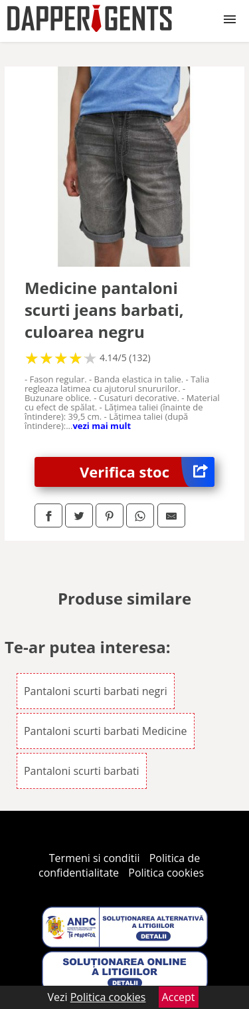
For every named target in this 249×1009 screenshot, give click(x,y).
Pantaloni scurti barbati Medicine (105, 731)
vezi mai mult (101, 426)
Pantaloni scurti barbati (81, 771)
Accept (178, 997)
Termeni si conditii (94, 858)
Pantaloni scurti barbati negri (95, 691)
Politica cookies (166, 872)
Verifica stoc (147, 472)
